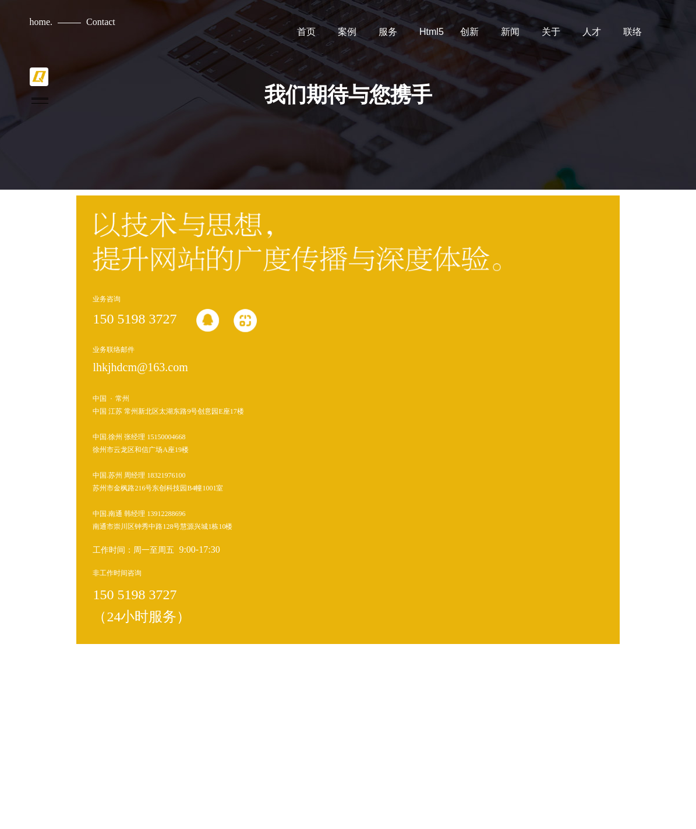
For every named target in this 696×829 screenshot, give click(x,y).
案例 (347, 32)
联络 (632, 32)
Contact (100, 22)
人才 (591, 32)
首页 (306, 32)
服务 (388, 32)
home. (41, 22)
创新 (469, 32)
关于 (551, 32)
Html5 (431, 32)
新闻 (510, 32)
